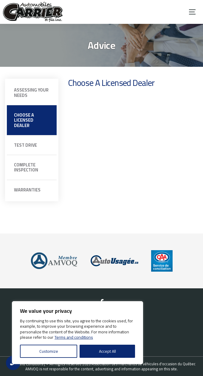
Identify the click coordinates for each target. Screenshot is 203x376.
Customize (48, 351)
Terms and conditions (74, 337)
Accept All (107, 351)
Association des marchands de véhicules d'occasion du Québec (144, 363)
